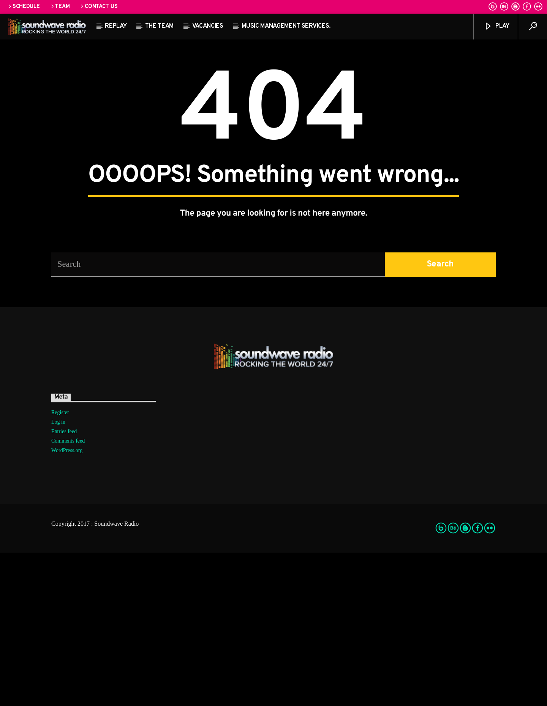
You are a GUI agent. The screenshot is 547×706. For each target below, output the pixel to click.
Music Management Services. (286, 26)
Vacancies (207, 26)
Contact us (98, 6)
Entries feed (64, 585)
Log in (58, 575)
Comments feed (68, 594)
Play (496, 26)
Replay (115, 26)
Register (60, 566)
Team (60, 6)
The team (159, 26)
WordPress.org (66, 604)
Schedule (23, 6)
